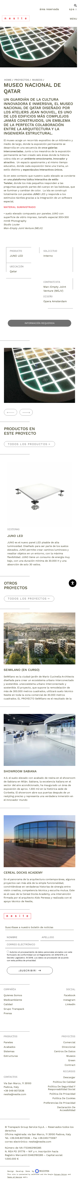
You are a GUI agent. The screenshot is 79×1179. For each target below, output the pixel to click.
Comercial (69, 1042)
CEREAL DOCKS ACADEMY (23, 872)
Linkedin (70, 1004)
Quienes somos (13, 995)
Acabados (9, 1046)
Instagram (69, 999)
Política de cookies (63, 1098)
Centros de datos (64, 1051)
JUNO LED (15, 536)
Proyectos (21, 79)
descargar (69, 1077)
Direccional (68, 1046)
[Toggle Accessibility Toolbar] (72, 583)
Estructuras (11, 1055)
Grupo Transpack (14, 1008)
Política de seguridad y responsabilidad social (61, 1088)
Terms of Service (14, 1177)
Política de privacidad (62, 1093)
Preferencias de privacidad (59, 1102)
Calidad (8, 1004)
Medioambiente (13, 999)
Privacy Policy (60, 1174)
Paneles (8, 1042)
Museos (37, 79)
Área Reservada (49, 9)
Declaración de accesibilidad (66, 1108)
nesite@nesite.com (15, 1094)
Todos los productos (28, 444)
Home (7, 79)
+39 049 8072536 (14, 1090)
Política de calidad (64, 1081)
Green (71, 1060)
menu (73, 18)
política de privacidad (26, 960)
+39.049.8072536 (20, 1138)
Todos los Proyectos (27, 598)
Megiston (42, 1171)
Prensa (8, 1013)
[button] (75, 7)
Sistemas (13, 529)
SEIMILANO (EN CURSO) (21, 670)
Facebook (69, 995)
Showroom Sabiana (20, 771)
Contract (70, 1064)
